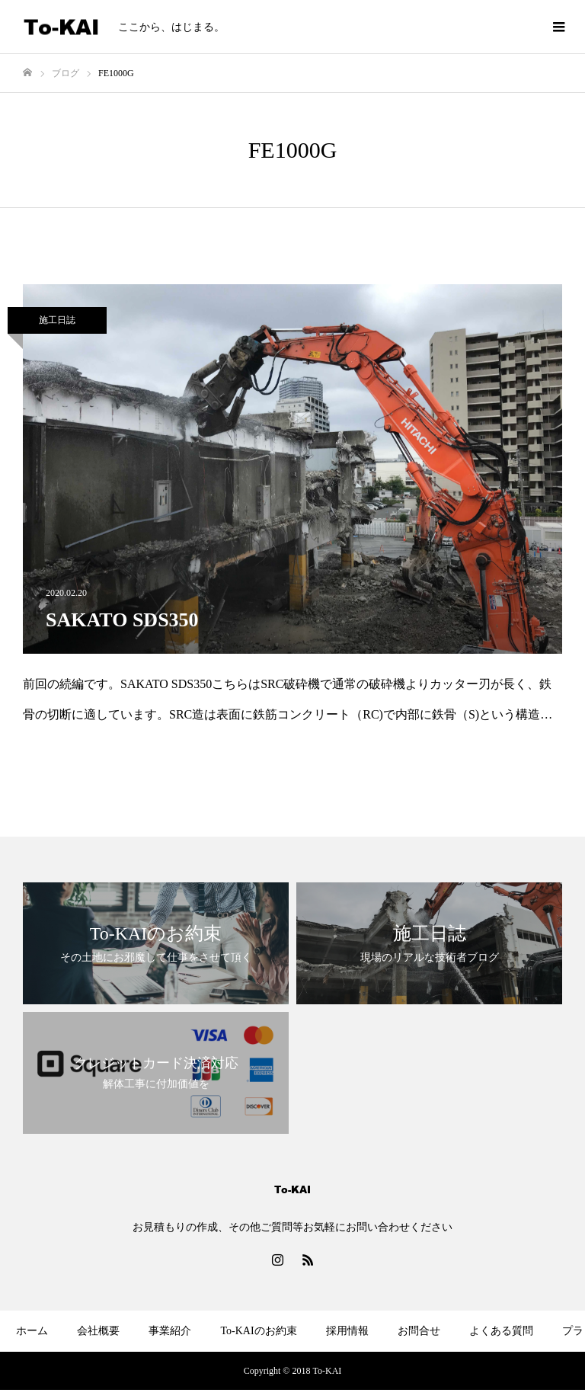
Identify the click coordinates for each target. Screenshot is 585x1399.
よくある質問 (501, 1331)
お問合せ (419, 1331)
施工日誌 (57, 320)
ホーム (32, 1331)
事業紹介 (170, 1331)
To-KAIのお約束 (258, 1331)
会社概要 (98, 1331)
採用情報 (347, 1331)
